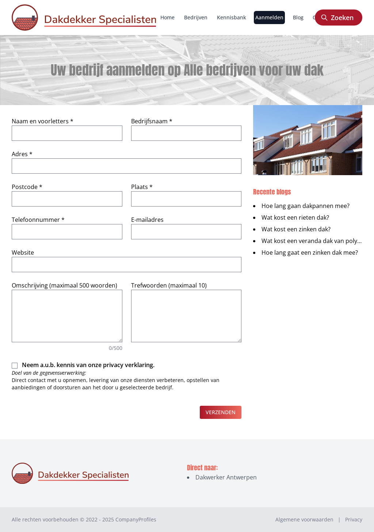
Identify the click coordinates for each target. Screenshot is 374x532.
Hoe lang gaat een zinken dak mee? (310, 252)
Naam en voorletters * (42, 121)
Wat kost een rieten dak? (295, 217)
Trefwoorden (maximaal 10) (169, 285)
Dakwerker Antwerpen (226, 477)
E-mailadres (147, 220)
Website (23, 252)
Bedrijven (195, 17)
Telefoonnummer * (38, 220)
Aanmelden (269, 17)
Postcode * (27, 187)
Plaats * (142, 187)
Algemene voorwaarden (304, 519)
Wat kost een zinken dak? (296, 229)
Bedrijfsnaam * (151, 121)
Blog (298, 17)
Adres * (22, 154)
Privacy (353, 519)
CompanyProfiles (135, 519)
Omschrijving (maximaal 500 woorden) (64, 285)
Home (167, 17)
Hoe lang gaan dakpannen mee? (306, 206)
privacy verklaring (128, 365)
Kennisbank (231, 17)
